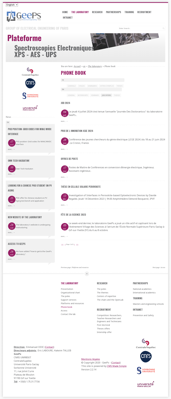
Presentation (67, 289)
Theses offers (103, 328)
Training (129, 12)
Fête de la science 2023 (73, 214)
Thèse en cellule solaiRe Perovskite (81, 186)
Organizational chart (70, 292)
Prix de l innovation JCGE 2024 (77, 131)
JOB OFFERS (106, 95)
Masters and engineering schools (148, 304)
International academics (144, 292)
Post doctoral (103, 325)
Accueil (77, 66)
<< (62, 244)
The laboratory (80, 12)
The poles (65, 296)
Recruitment (144, 12)
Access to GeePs (16, 244)
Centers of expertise (106, 296)
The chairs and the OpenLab (110, 299)
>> (77, 244)
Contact (49, 347)
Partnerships (113, 12)
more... (63, 121)
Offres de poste (69, 158)
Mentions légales (90, 359)
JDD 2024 (65, 103)
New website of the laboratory (25, 217)
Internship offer (104, 332)
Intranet (68, 17)
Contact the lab (68, 314)
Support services (68, 299)
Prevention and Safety (143, 315)
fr (63, 80)
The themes (102, 292)
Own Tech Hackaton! (18, 160)
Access (163, 267)
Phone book (66, 307)
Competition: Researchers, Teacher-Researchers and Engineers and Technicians (109, 318)
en (84, 66)
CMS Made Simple (117, 366)
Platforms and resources (80, 267)
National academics (142, 289)
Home (65, 12)
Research (97, 12)
